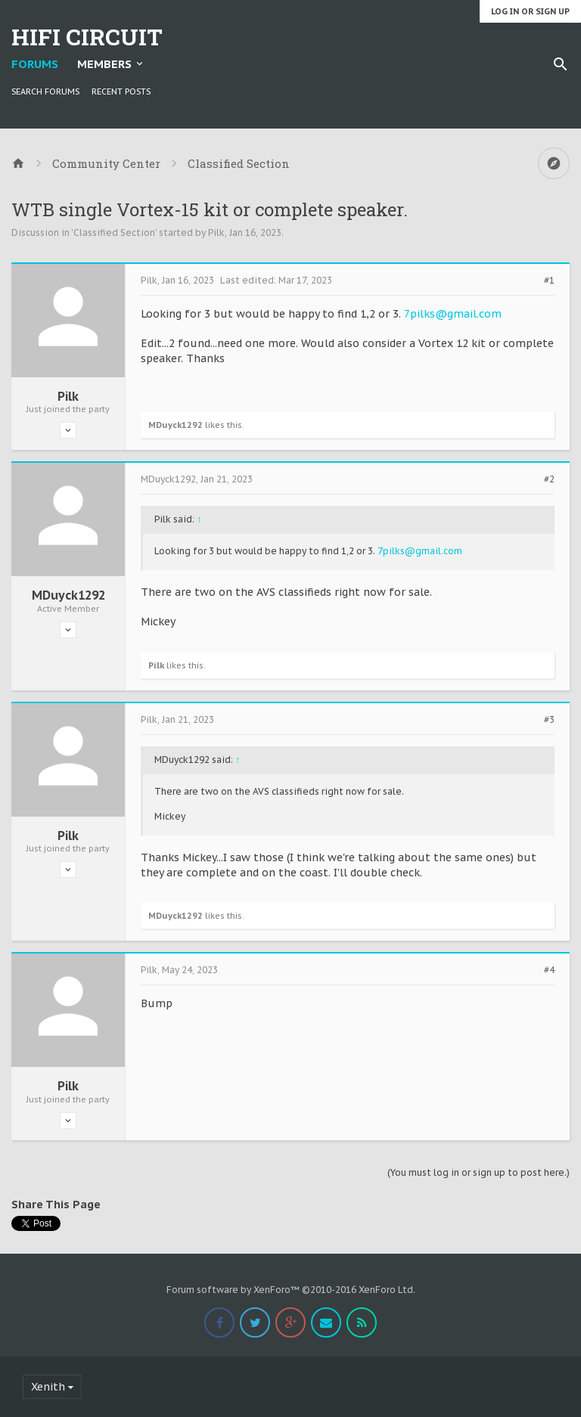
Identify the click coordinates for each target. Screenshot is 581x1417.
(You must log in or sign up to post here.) (478, 1172)
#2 (549, 479)
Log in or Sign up (530, 11)
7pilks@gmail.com (453, 314)
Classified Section (114, 232)
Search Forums (45, 91)
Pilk (216, 232)
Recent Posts (121, 91)
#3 (549, 720)
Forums (34, 64)
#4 (549, 970)
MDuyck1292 (175, 425)
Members (104, 64)
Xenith (48, 1387)
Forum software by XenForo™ (290, 1289)
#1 (549, 280)
